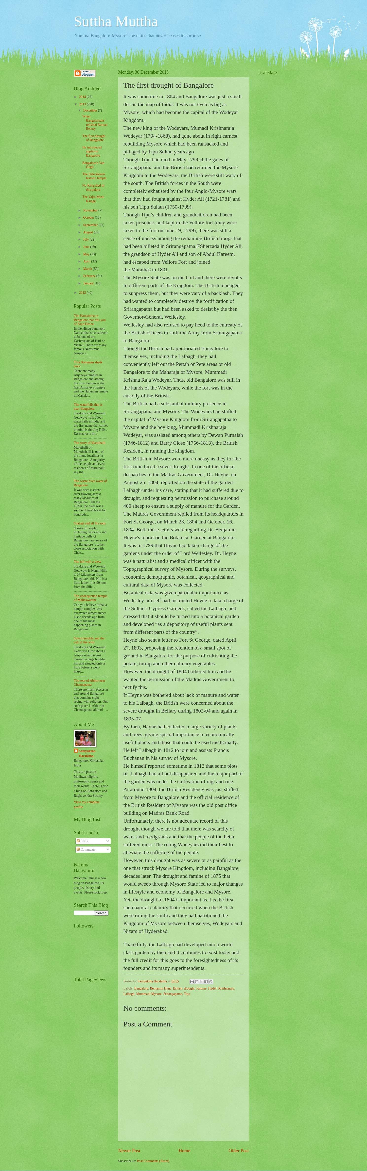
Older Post (238, 1150)
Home (184, 1150)
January (88, 283)
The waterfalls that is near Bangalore (88, 407)
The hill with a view (87, 562)
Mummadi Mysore (149, 994)
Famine (201, 988)
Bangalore (141, 988)
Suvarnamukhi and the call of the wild (89, 640)
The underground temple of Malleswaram (90, 598)
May (86, 254)
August (88, 232)
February (89, 276)
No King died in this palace (93, 188)
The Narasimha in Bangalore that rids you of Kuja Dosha (90, 320)
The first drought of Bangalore (93, 138)
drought (189, 988)
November (90, 210)
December (90, 110)
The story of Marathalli (89, 443)
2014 (83, 97)
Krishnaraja (226, 988)
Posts (82, 841)
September (90, 225)
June (86, 247)
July (86, 239)
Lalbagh (129, 994)
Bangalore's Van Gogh (93, 165)
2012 (83, 292)
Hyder (212, 988)
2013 (83, 104)
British (177, 988)
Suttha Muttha (116, 21)
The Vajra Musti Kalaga (93, 199)
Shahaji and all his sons (90, 523)
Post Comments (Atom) (153, 1161)
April (87, 261)
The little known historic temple (94, 176)
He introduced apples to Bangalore (92, 151)
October (89, 217)
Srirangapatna (172, 994)
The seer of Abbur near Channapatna (89, 683)
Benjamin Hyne (160, 988)
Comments (86, 849)
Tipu (187, 994)
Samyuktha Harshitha (87, 753)
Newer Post (129, 1150)
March (88, 269)
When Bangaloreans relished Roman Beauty (94, 122)
